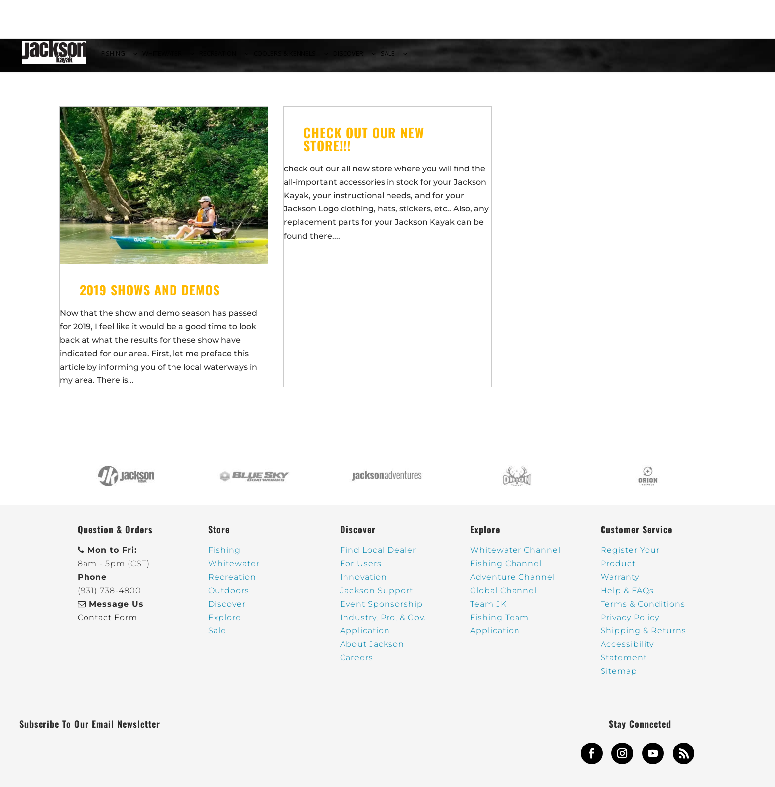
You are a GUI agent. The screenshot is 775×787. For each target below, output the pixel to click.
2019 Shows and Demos (150, 295)
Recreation (232, 582)
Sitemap (619, 676)
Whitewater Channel (515, 556)
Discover (227, 610)
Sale (217, 636)
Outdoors (228, 596)
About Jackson (372, 650)
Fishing (224, 556)
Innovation (363, 582)
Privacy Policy (630, 623)
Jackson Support (376, 596)
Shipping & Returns (643, 636)
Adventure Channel (512, 582)
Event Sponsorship (381, 610)
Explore (224, 623)
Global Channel (503, 596)
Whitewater (233, 569)
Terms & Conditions (643, 610)
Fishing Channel (506, 569)
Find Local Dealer (378, 556)
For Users (361, 569)
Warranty (620, 582)
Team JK (488, 610)
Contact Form (107, 623)
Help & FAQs (627, 596)
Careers (356, 663)
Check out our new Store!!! (363, 144)
